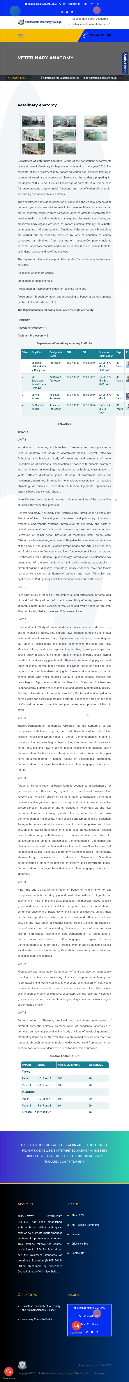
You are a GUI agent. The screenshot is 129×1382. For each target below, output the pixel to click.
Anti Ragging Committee (86, 1224)
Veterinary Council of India (37, 1319)
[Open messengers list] (8, 1371)
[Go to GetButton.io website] (9, 1378)
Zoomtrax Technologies (92, 1373)
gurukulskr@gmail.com (41, 4)
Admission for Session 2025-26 (77, 77)
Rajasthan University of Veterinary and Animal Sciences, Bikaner (41, 1308)
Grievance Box (80, 1243)
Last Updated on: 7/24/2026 (95, 1365)
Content (125, 63)
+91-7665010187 (69, 4)
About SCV (78, 1215)
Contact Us (78, 1253)
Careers (76, 1234)
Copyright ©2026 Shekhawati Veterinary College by (49, 1373)
